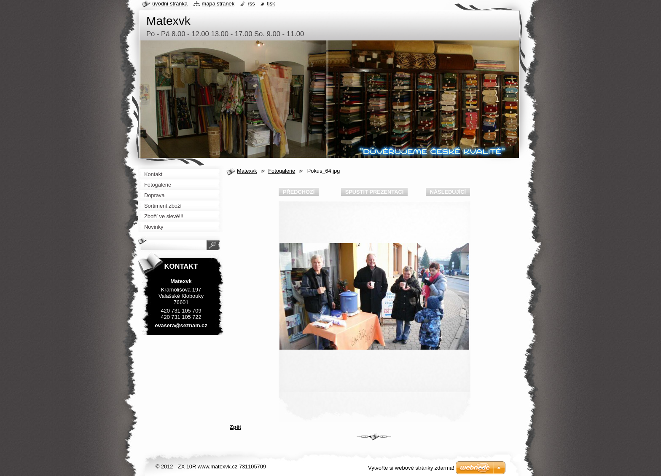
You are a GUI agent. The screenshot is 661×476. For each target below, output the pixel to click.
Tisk (271, 3)
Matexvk (247, 171)
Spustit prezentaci (374, 192)
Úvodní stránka (170, 3)
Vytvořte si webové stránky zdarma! (411, 468)
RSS (251, 3)
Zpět (235, 427)
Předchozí (298, 192)
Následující (448, 192)
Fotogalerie (281, 171)
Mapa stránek (218, 3)
